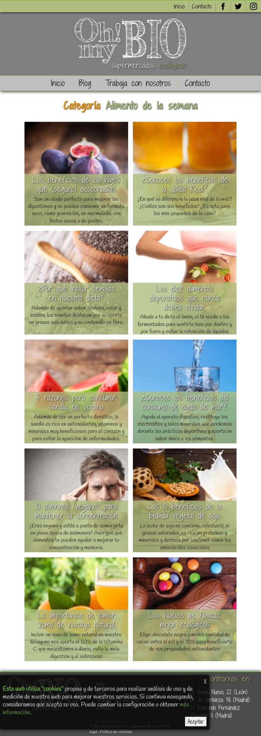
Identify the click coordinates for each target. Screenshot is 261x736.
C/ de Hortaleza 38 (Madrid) (220, 700)
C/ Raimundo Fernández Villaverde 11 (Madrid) (215, 711)
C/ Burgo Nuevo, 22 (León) (218, 692)
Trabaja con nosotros (138, 83)
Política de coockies (116, 732)
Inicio (179, 6)
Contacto (202, 6)
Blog (85, 83)
